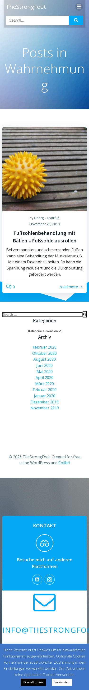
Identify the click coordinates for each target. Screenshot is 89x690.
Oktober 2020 (44, 353)
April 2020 (44, 377)
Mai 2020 (45, 371)
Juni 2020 (44, 365)
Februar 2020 (44, 389)
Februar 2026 (44, 347)
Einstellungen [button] (33, 682)
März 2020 (44, 383)
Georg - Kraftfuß (47, 218)
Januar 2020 (44, 395)
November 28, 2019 (44, 224)
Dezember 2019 (45, 402)
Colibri (64, 462)
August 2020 (44, 359)
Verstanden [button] (62, 682)
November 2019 (44, 408)
